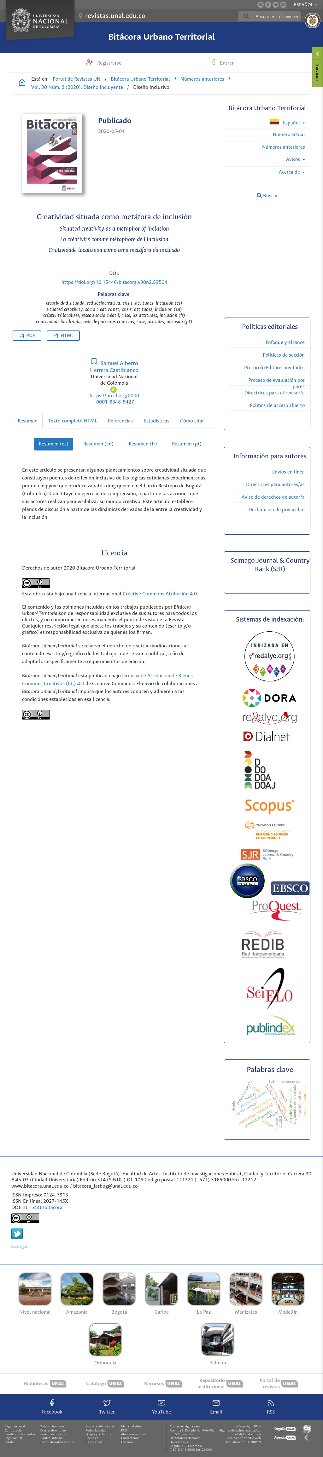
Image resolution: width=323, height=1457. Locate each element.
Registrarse (108, 63)
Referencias (120, 421)
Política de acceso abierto (277, 405)
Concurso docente (53, 1434)
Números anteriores (202, 79)
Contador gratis (20, 1247)
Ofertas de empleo (53, 1430)
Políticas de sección (284, 355)
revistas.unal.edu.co (115, 16)
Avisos (293, 159)
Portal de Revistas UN (77, 79)
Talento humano (52, 1426)
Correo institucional (99, 1426)
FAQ (124, 1430)
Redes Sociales (95, 1430)
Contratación (14, 1430)
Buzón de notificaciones (57, 1442)
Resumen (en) (98, 444)
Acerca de (290, 172)
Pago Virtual (13, 1438)
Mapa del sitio (131, 1426)
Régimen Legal (15, 1426)
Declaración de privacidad (277, 510)
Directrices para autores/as (275, 484)
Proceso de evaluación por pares (276, 383)
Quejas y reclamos (98, 1434)
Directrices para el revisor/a (274, 393)
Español (285, 122)
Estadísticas (156, 421)
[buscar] (279, 16)
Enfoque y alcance (285, 342)
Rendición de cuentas (20, 1434)
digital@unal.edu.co (246, 1434)
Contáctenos (130, 1438)
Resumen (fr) (143, 444)
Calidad (10, 1442)
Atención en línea (133, 1434)
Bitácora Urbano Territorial (161, 37)
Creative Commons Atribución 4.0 (160, 594)
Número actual (289, 134)
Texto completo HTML (72, 421)
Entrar (226, 63)
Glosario (127, 1442)
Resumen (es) (53, 444)
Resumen (28, 421)
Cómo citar (192, 421)
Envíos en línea (288, 472)
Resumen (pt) (187, 444)
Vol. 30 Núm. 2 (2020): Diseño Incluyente (77, 87)
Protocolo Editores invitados (274, 367)
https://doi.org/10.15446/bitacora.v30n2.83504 (114, 282)
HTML (67, 335)
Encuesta (91, 1438)
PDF (30, 335)
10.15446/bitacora (41, 1207)
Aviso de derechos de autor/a (273, 497)
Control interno (51, 1438)
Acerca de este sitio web (244, 1438)
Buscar (267, 195)
